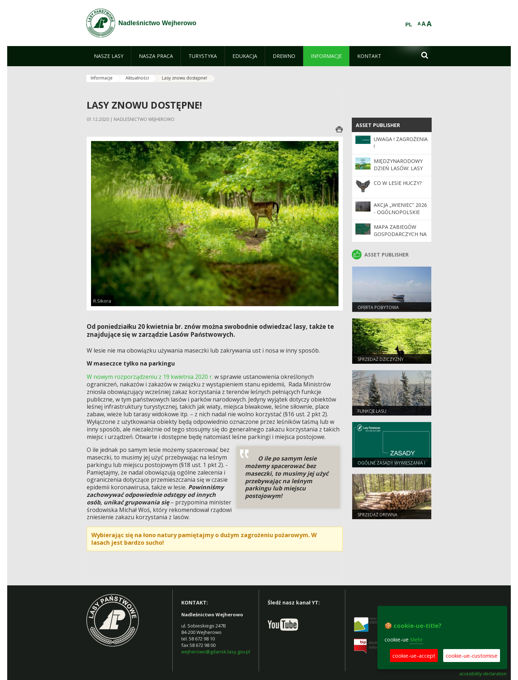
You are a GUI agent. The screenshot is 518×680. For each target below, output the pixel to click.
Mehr (416, 639)
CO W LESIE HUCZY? (398, 183)
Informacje (102, 78)
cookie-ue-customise (471, 655)
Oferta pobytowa (378, 307)
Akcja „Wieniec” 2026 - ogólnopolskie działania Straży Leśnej (400, 215)
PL (408, 24)
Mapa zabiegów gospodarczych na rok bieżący (400, 234)
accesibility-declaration (482, 673)
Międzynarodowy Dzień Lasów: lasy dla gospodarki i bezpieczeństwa (398, 172)
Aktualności (137, 78)
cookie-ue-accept (413, 655)
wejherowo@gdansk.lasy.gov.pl (215, 651)
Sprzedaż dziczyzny (381, 359)
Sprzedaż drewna (377, 515)
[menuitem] (108, 56)
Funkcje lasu (372, 411)
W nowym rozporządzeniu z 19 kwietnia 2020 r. (150, 377)
